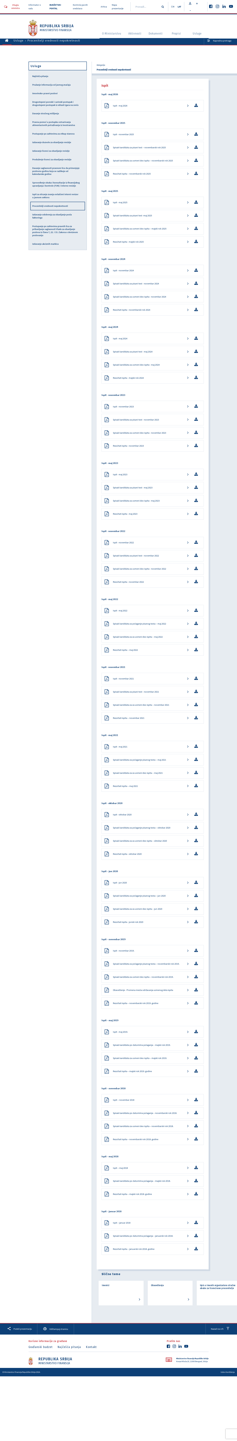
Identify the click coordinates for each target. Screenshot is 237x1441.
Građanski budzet (41, 1385)
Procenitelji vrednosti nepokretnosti (50, 205)
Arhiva (103, 6)
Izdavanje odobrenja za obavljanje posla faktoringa (52, 216)
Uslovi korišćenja (228, 1410)
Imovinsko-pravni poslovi (45, 93)
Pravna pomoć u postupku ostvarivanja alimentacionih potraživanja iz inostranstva (53, 124)
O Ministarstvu (109, 34)
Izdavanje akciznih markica (45, 243)
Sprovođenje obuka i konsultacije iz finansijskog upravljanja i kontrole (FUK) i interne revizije (56, 184)
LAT (179, 6)
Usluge (198, 34)
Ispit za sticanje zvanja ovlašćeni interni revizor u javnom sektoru (55, 196)
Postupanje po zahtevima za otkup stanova (53, 133)
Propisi (177, 34)
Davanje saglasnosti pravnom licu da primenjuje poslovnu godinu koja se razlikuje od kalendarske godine (55, 171)
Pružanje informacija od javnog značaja (51, 84)
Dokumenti (156, 34)
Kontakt (93, 1385)
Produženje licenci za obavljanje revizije (51, 159)
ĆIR (172, 6)
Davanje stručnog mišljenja (45, 113)
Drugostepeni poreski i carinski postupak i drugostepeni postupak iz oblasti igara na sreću (55, 103)
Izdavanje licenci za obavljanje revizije (51, 150)
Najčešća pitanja (40, 76)
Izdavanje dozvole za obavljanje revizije (51, 142)
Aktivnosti (134, 34)
